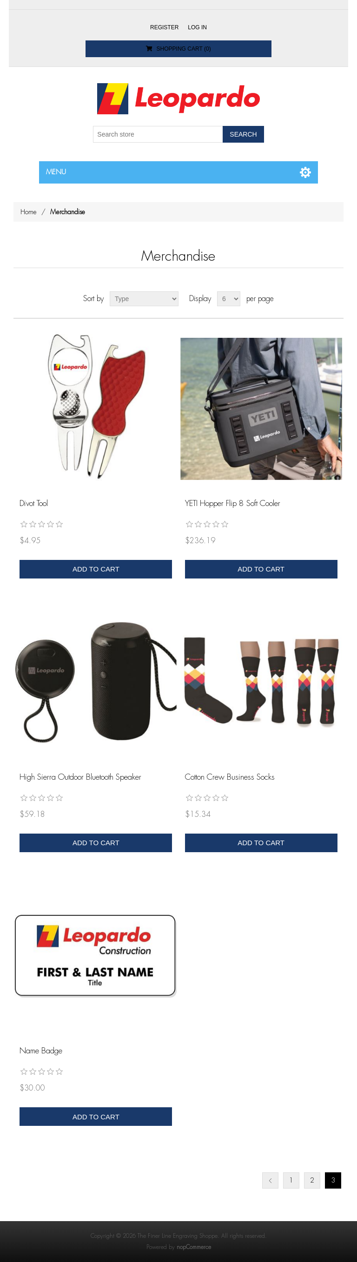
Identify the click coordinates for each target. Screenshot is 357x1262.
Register (164, 27)
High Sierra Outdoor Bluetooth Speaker (80, 777)
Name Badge (41, 1051)
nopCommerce (194, 1247)
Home (28, 212)
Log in (197, 27)
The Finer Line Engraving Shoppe (178, 1236)
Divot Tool (34, 503)
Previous (270, 1180)
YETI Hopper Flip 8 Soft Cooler (232, 503)
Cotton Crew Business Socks (230, 777)
